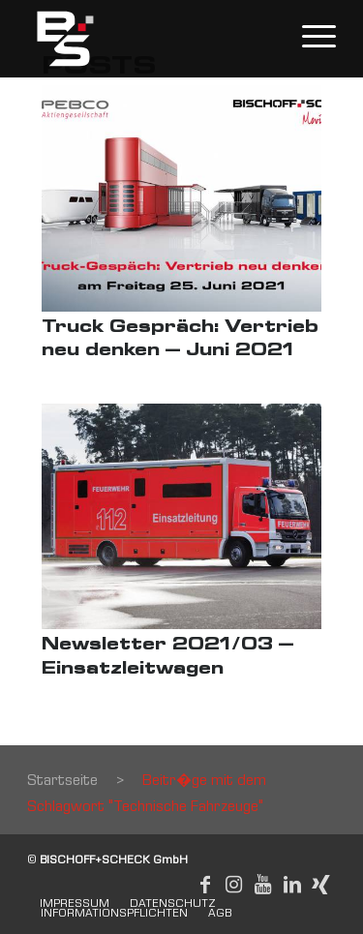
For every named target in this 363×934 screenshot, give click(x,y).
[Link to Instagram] (234, 884)
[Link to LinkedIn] (292, 884)
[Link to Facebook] (205, 884)
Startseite (62, 782)
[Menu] (309, 38)
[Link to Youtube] (263, 884)
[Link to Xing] (321, 884)
